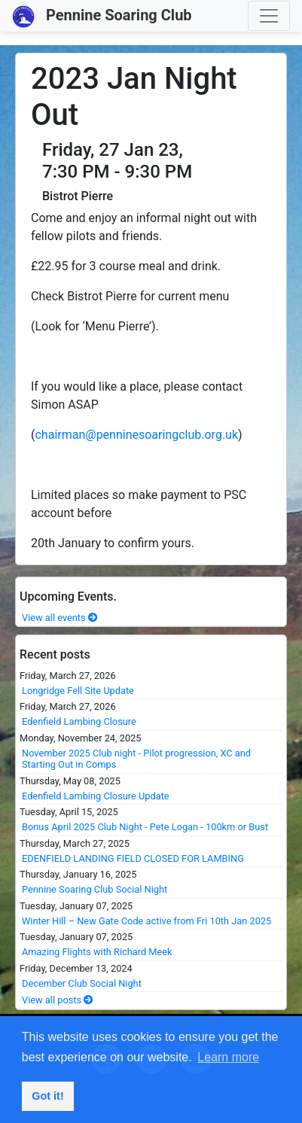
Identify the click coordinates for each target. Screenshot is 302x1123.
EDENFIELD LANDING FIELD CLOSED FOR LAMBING (133, 858)
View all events (60, 617)
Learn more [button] (228, 1057)
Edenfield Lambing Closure (79, 721)
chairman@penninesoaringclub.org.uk (136, 435)
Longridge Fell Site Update (78, 690)
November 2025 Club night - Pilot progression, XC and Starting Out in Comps (136, 758)
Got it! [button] (47, 1096)
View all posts (57, 1000)
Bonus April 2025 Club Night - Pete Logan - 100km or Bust (145, 826)
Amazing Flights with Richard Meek (97, 951)
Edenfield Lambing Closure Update (95, 796)
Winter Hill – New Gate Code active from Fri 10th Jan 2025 (146, 921)
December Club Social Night (82, 983)
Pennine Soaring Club (102, 16)
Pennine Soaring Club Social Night (94, 889)
